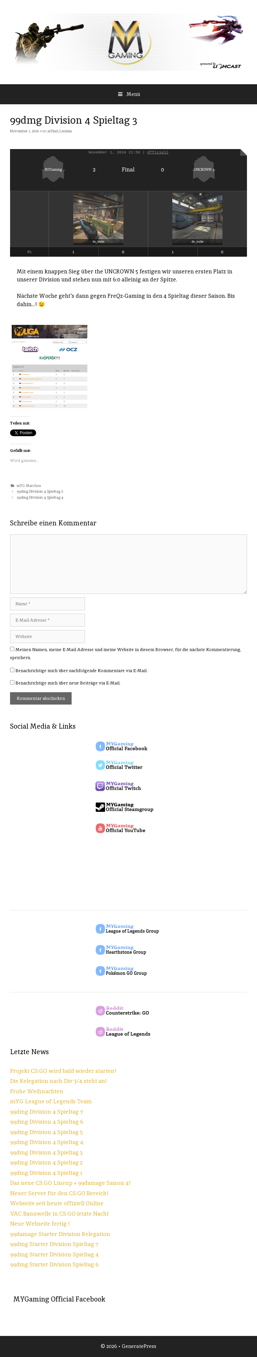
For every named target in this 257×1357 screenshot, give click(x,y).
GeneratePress (139, 1346)
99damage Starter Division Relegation (60, 1234)
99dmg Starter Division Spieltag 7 (54, 1244)
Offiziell (157, 152)
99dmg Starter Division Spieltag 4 (54, 1254)
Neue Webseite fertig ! (40, 1223)
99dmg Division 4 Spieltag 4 (40, 497)
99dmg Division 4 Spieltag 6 (46, 1121)
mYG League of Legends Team (51, 1101)
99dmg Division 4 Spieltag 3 (46, 1152)
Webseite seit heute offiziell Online (56, 1203)
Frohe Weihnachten (36, 1091)
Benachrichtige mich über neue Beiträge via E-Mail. (67, 683)
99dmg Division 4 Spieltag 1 (46, 1173)
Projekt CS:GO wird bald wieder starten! (63, 1071)
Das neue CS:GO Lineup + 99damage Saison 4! (70, 1183)
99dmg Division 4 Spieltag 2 (40, 491)
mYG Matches (29, 485)
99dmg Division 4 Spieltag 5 (46, 1132)
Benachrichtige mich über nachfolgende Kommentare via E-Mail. (81, 670)
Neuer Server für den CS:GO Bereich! (59, 1193)
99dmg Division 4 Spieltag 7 (46, 1111)
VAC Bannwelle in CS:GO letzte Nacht (59, 1213)
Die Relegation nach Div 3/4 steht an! (58, 1081)
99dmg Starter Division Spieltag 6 (54, 1264)
